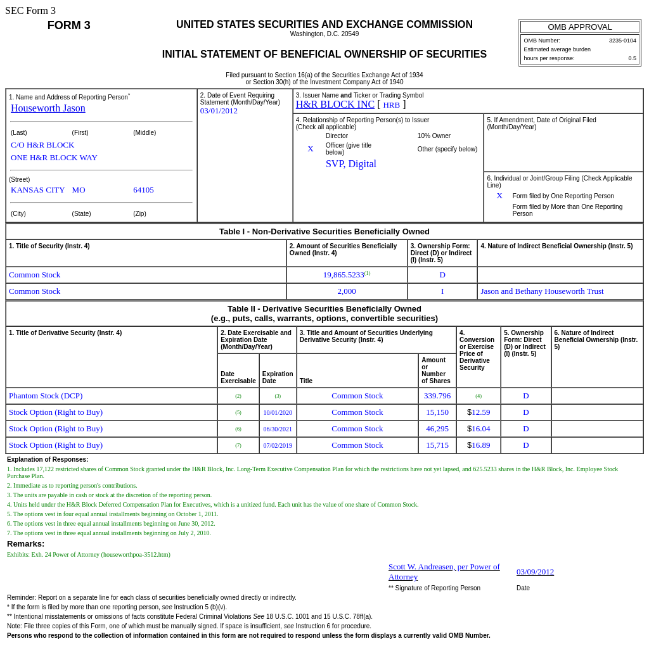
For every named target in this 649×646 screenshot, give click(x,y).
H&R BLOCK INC (335, 104)
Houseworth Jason (48, 108)
